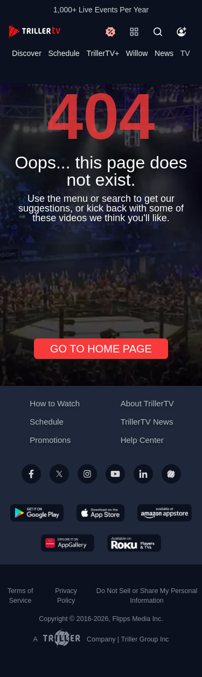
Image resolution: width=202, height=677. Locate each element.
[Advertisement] (101, 276)
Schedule (64, 53)
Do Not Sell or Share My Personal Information (146, 595)
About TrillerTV (147, 403)
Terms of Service (20, 595)
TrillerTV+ (103, 53)
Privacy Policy (66, 595)
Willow (137, 53)
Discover (26, 53)
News (164, 53)
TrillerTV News (147, 421)
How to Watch (55, 403)
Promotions (50, 440)
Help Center (142, 440)
